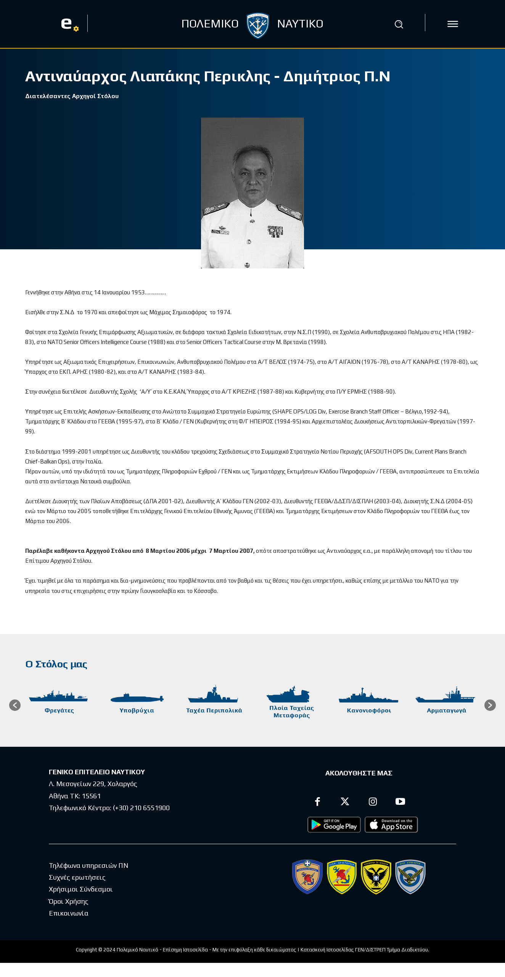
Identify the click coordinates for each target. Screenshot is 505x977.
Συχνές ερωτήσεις (77, 878)
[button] (399, 24)
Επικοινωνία (68, 914)
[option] (59, 706)
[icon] (452, 24)
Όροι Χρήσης (68, 902)
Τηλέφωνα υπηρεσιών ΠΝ (89, 866)
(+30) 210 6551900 (141, 809)
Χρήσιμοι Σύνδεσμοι (81, 890)
